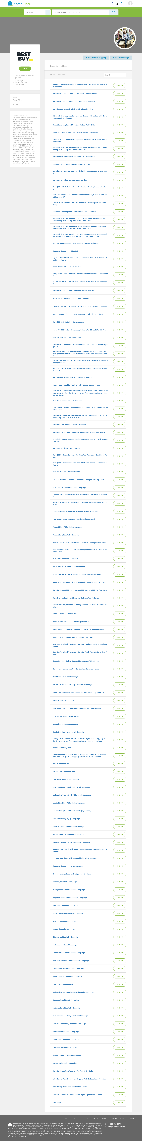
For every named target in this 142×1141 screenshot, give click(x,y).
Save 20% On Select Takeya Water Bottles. (70, 180)
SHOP (25, 69)
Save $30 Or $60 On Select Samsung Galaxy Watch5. (73, 290)
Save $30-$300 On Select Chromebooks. (68, 322)
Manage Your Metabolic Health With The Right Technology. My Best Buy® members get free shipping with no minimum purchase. (80, 740)
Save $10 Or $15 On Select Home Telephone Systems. (74, 101)
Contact (76, 1118)
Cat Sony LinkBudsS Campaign (65, 1063)
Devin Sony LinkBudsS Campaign (66, 1039)
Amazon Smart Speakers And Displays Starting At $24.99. (76, 243)
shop (120, 85)
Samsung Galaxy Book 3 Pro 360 (65, 251)
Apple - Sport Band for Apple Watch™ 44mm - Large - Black (76, 385)
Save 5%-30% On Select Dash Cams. (67, 338)
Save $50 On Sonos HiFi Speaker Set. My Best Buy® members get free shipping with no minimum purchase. (80, 416)
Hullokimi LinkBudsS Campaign (65, 945)
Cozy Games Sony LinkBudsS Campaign (68, 968)
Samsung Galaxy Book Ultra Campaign (68, 866)
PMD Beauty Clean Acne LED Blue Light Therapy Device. (75, 519)
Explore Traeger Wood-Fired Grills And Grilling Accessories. (76, 511)
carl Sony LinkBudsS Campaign (65, 1047)
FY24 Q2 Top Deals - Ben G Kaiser (66, 716)
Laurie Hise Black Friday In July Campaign (69, 803)
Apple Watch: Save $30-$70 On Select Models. (71, 298)
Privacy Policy (118, 1118)
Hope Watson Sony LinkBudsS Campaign (69, 953)
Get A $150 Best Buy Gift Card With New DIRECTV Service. (75, 133)
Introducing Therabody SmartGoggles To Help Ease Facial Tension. (79, 1079)
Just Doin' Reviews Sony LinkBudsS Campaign (71, 961)
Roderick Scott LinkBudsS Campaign (67, 976)
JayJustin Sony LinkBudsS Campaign (67, 1055)
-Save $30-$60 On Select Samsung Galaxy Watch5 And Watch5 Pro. (79, 330)
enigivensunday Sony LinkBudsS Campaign (70, 897)
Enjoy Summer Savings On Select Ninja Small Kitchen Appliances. (78, 629)
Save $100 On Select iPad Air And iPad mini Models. (73, 109)
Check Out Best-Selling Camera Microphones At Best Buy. (76, 661)
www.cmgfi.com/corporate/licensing (17, 1136)
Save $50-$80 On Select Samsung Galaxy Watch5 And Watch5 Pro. (79, 432)
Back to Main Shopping (96, 58)
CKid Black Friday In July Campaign (66, 779)
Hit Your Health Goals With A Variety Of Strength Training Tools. (78, 480)
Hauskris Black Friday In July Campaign (68, 834)
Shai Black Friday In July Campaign (66, 819)
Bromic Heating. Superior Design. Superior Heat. (72, 874)
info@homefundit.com (117, 1127)
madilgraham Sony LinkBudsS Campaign (69, 890)
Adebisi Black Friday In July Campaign (67, 527)
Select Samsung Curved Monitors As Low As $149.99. (74, 125)
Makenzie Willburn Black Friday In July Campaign (72, 795)
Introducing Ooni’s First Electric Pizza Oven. (70, 1087)
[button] (130, 3)
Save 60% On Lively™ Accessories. (66, 448)
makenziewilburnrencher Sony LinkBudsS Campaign (73, 992)
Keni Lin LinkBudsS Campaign (64, 921)
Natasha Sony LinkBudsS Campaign (67, 1008)
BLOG (86, 1118)
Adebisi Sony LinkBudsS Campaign (66, 535)
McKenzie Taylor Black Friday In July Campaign (71, 842)
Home (65, 1118)
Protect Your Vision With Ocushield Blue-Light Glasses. (75, 858)
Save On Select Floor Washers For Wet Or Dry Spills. (73, 1071)
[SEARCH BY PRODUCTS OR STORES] (85, 12)
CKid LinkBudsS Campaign (63, 984)
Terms (131, 1118)
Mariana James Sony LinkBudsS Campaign (69, 1024)
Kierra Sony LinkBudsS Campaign (66, 1032)
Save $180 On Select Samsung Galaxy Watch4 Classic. (74, 156)
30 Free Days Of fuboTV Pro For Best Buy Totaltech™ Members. (78, 314)
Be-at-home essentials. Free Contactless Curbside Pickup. (76, 669)
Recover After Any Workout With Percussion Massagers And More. (79, 543)
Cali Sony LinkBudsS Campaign (65, 882)
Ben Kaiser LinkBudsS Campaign (65, 724)
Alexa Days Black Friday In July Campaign (69, 566)
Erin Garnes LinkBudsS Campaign (66, 937)
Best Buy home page (61, 763)
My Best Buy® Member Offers (64, 771)
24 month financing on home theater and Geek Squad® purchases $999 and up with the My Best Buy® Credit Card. (79, 227)
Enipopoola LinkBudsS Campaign (66, 1000)
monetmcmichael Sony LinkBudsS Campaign (70, 1016)
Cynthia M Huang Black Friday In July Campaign (71, 787)
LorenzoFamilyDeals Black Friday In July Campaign (73, 811)
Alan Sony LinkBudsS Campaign (65, 558)
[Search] (115, 75)
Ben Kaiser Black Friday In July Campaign (69, 732)
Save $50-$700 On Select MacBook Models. (70, 424)
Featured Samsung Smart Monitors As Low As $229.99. (74, 212)
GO (113, 12)
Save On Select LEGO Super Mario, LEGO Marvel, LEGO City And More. (80, 590)
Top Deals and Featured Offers (65, 614)
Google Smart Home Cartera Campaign (68, 913)
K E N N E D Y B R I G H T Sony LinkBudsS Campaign (72, 685)
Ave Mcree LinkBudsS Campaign (65, 677)
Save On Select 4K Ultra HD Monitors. (67, 401)
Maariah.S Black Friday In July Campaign (68, 827)
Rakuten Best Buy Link (62, 748)
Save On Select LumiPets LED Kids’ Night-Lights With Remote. (77, 1095)
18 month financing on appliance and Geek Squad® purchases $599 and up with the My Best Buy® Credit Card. (79, 148)
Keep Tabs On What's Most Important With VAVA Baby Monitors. (79, 692)
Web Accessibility (100, 1118)
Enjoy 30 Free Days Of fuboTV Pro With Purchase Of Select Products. (80, 306)
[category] (37, 12)
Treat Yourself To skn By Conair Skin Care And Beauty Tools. (77, 574)
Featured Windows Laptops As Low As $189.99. (71, 164)
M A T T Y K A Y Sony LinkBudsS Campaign (69, 487)
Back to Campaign (121, 58)
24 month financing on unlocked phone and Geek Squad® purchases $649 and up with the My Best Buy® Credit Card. (80, 219)
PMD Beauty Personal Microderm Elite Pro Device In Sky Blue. (77, 708)
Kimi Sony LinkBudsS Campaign (65, 905)
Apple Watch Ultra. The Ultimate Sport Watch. (71, 622)
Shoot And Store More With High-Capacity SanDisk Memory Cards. (79, 582)
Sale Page (57, 1102)
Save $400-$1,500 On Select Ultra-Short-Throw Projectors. (76, 93)
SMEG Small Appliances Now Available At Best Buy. (73, 637)
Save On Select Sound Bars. (63, 700)
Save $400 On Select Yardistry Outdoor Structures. (73, 377)
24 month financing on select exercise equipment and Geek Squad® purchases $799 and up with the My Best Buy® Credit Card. (80, 235)
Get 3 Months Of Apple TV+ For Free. (67, 267)
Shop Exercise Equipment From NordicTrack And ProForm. (76, 598)
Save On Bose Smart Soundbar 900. (66, 472)
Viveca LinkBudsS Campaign (64, 929)
